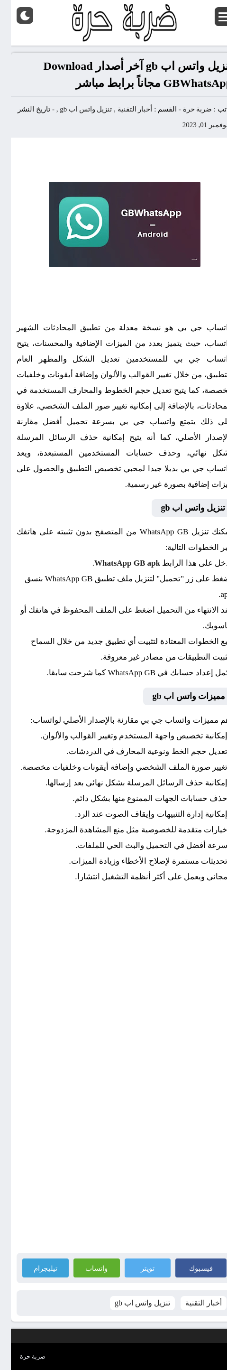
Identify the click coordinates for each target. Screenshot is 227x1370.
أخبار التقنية (124, 109)
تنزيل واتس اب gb (75, 109)
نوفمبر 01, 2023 (195, 125)
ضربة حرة (185, 109)
